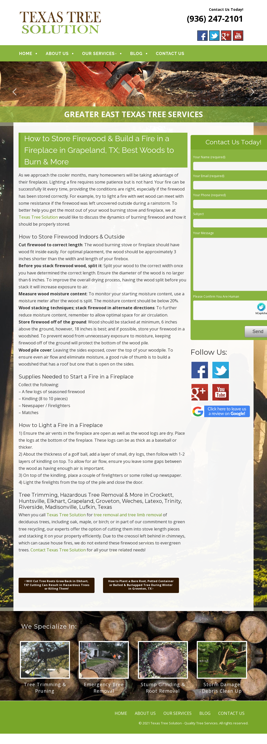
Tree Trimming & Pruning (45, 687)
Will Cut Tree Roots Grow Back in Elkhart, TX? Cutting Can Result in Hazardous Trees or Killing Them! (56, 584)
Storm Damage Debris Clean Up (222, 687)
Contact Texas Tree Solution (58, 550)
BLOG (136, 53)
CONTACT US (169, 53)
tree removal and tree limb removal (128, 515)
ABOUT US (57, 53)
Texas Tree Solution (38, 217)
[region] (133, 91)
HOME (25, 53)
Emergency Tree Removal (104, 687)
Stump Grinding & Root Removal (163, 687)
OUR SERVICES (98, 53)
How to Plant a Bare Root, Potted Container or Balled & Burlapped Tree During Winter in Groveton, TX (141, 584)
